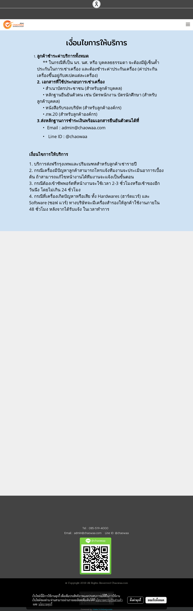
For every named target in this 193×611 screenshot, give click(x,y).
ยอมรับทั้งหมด (156, 600)
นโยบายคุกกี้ (45, 604)
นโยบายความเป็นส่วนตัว (109, 600)
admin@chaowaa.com (87, 533)
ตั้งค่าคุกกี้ (135, 600)
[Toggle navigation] (188, 24)
